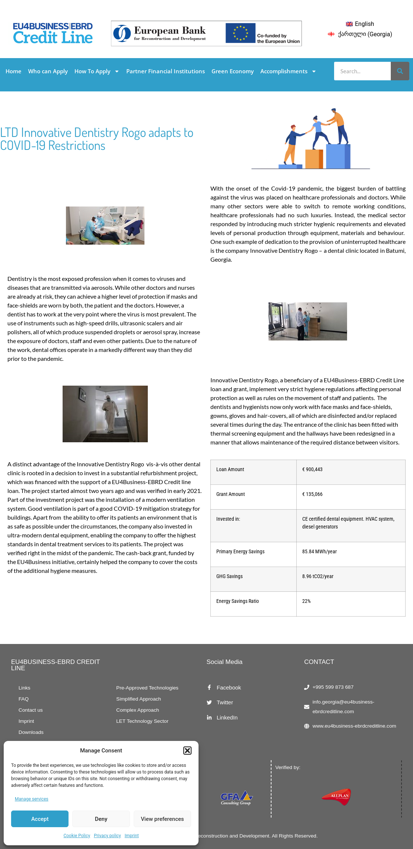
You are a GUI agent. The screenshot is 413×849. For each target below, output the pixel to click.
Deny (101, 819)
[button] (187, 750)
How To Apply (97, 71)
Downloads (31, 732)
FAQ (24, 699)
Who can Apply (48, 71)
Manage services (32, 799)
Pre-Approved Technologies (147, 688)
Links (24, 688)
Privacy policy (107, 835)
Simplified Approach (138, 699)
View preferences (162, 819)
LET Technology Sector (142, 721)
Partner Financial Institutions (165, 71)
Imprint (132, 835)
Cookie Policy (76, 835)
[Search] (400, 71)
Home (13, 71)
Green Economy (233, 71)
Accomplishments (288, 71)
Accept (40, 819)
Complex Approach (137, 710)
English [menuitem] (364, 23)
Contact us (31, 710)
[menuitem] (360, 24)
